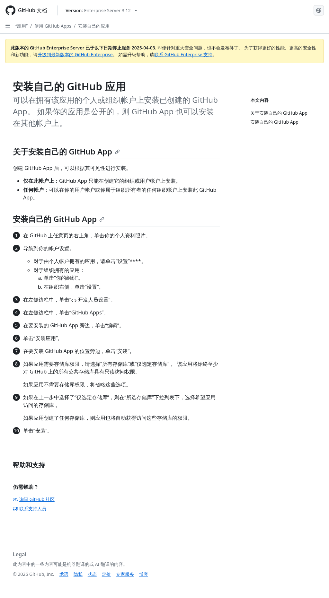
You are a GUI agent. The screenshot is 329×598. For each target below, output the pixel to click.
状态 (92, 574)
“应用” (21, 26)
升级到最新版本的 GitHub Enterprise (75, 54)
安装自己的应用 (94, 26)
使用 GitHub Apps (52, 26)
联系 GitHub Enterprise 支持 (183, 54)
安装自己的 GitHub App (58, 219)
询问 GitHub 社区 (34, 499)
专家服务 (125, 574)
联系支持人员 (29, 509)
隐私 (78, 574)
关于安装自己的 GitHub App (66, 151)
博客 (143, 574)
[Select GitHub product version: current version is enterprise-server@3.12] (101, 10)
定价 (106, 574)
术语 (63, 574)
